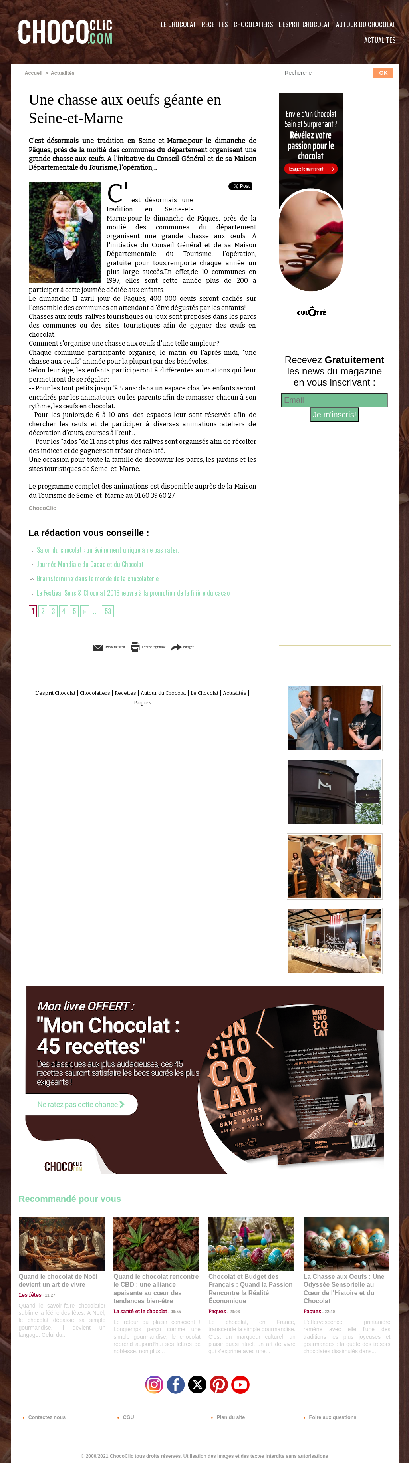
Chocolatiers (253, 24)
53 (110, 610)
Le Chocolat (178, 24)
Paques (162, 701)
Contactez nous (43, 1414)
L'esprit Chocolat (304, 24)
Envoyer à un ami (81, 646)
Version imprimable (154, 646)
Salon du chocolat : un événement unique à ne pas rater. (107, 549)
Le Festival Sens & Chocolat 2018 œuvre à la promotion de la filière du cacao (135, 592)
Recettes (215, 24)
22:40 (327, 1302)
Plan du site (227, 1414)
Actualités (380, 40)
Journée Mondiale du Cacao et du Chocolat (90, 563)
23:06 (231, 1310)
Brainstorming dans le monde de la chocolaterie (97, 577)
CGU (125, 1414)
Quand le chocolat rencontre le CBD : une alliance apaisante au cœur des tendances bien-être (155, 1284)
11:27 (45, 1294)
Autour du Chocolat (366, 24)
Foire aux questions (327, 1414)
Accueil (33, 73)
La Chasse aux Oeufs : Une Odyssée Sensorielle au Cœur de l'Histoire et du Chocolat (343, 1284)
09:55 (169, 1302)
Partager (216, 646)
